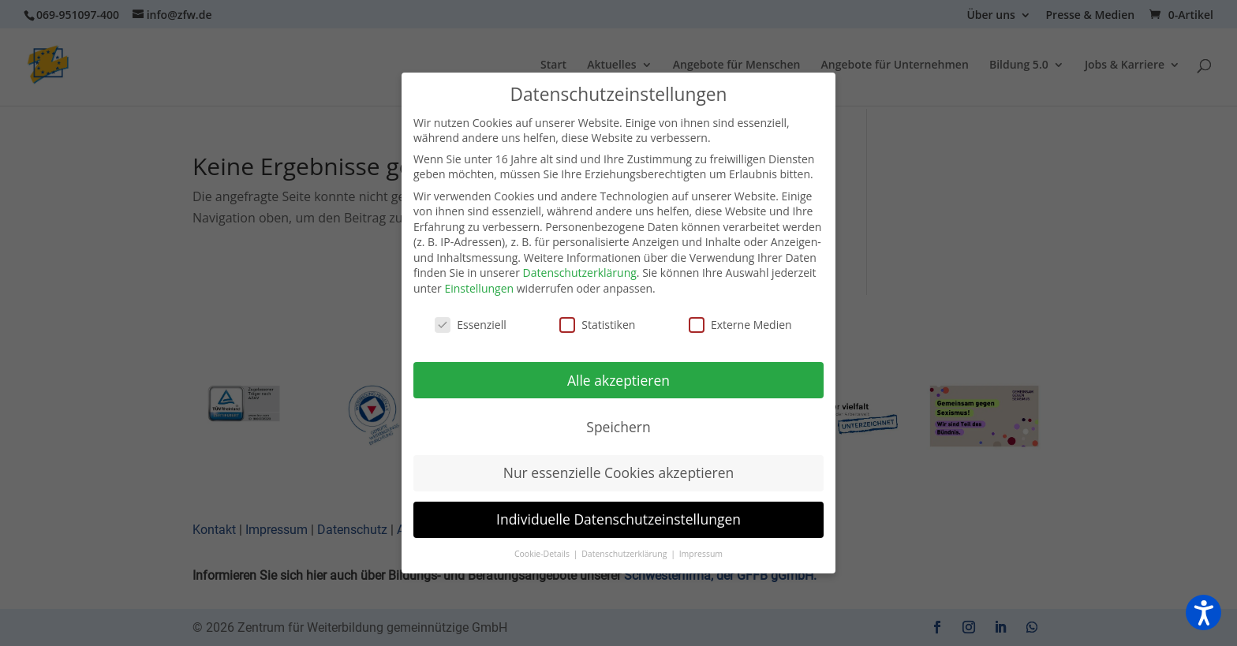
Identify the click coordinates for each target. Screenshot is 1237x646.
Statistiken (597, 324)
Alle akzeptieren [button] (618, 380)
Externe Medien (740, 324)
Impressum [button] (701, 553)
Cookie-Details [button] (543, 553)
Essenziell (470, 324)
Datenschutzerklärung (580, 272)
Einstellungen (479, 288)
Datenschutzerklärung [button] (625, 553)
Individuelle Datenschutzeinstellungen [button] (618, 519)
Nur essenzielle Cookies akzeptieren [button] (618, 472)
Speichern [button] (618, 426)
